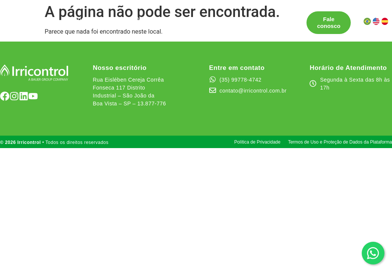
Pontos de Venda (131, 19)
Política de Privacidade (257, 142)
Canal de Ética (87, 26)
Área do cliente (139, 26)
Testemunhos (183, 19)
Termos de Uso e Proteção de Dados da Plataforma (340, 142)
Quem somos (230, 19)
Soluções (80, 19)
